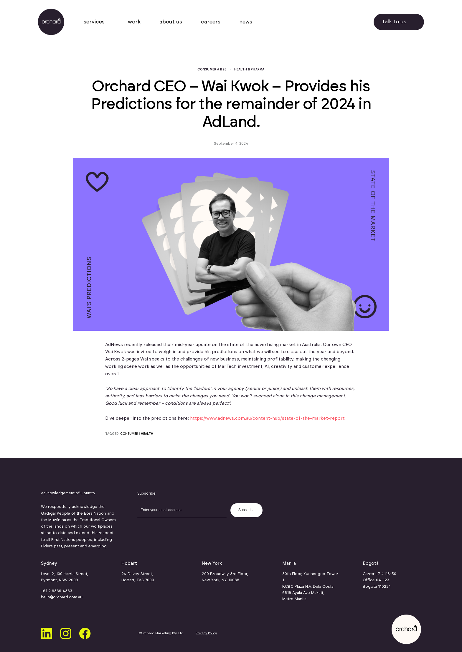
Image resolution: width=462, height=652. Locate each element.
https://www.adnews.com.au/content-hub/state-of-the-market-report (267, 418)
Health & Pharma (249, 69)
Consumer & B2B (212, 69)
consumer (129, 433)
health (147, 433)
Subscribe (246, 510)
